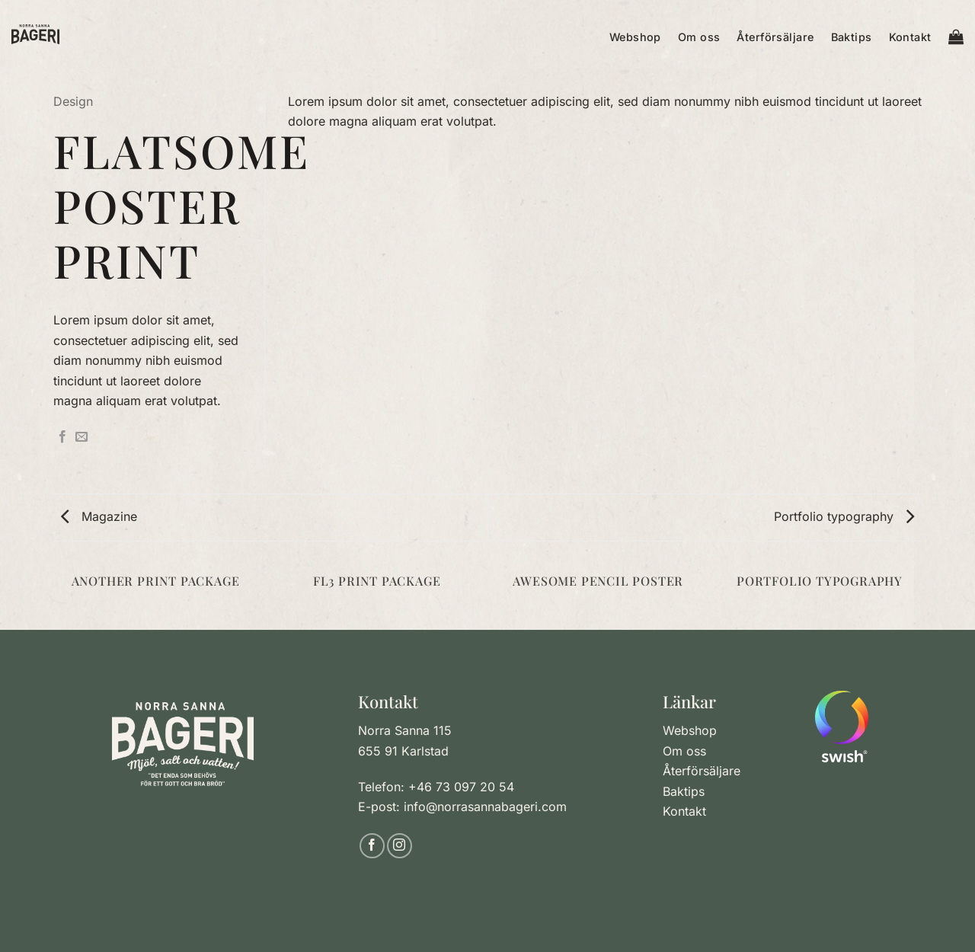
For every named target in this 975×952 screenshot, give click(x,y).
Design (73, 101)
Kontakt (910, 36)
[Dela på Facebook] (62, 437)
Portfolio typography (844, 516)
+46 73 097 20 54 (461, 786)
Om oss (699, 36)
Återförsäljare (775, 36)
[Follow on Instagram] (399, 845)
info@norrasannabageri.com (485, 806)
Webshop (635, 36)
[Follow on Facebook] (372, 845)
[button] (956, 34)
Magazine (99, 516)
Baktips (851, 36)
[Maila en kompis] (81, 437)
